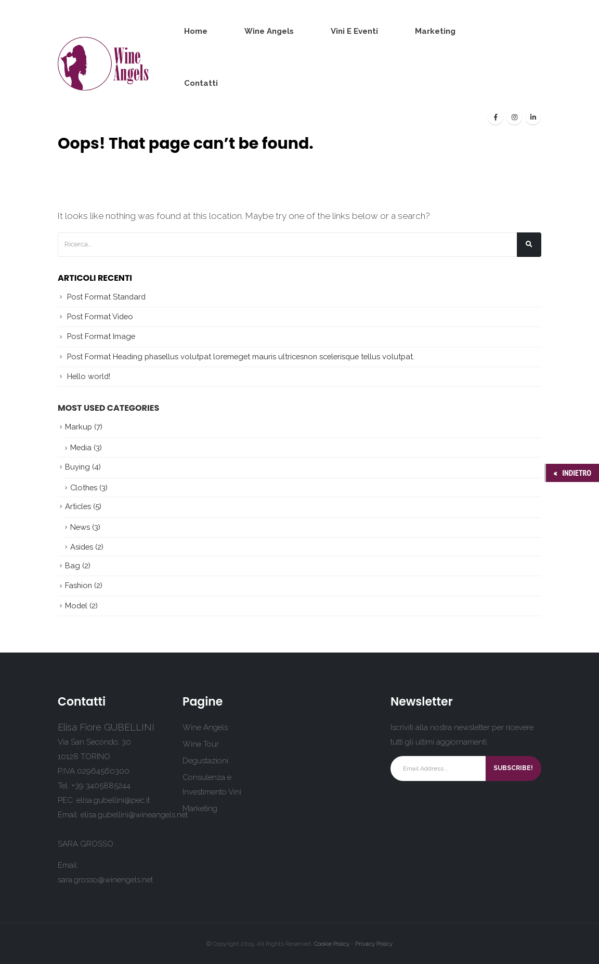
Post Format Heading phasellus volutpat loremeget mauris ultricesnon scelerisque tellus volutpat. (240, 356)
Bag (72, 565)
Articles (78, 506)
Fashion (78, 585)
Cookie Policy (331, 943)
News (80, 527)
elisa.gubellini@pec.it (113, 800)
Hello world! (88, 376)
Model (76, 605)
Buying (77, 466)
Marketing (435, 31)
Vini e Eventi (354, 31)
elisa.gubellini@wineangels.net (134, 814)
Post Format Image (101, 336)
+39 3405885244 (101, 785)
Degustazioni (205, 760)
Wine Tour (201, 744)
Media (81, 447)
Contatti (201, 83)
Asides (81, 546)
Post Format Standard (106, 296)
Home (195, 31)
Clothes (83, 487)
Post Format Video (100, 316)
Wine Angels (269, 31)
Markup (78, 426)
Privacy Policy (374, 943)
